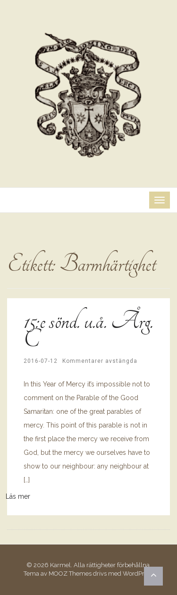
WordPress (138, 573)
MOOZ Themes (70, 573)
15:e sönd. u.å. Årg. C (88, 330)
